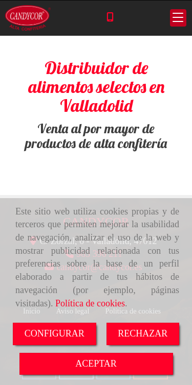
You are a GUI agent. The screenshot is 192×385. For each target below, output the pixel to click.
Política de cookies (90, 303)
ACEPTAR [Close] (96, 363)
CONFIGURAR (54, 333)
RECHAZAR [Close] (142, 333)
